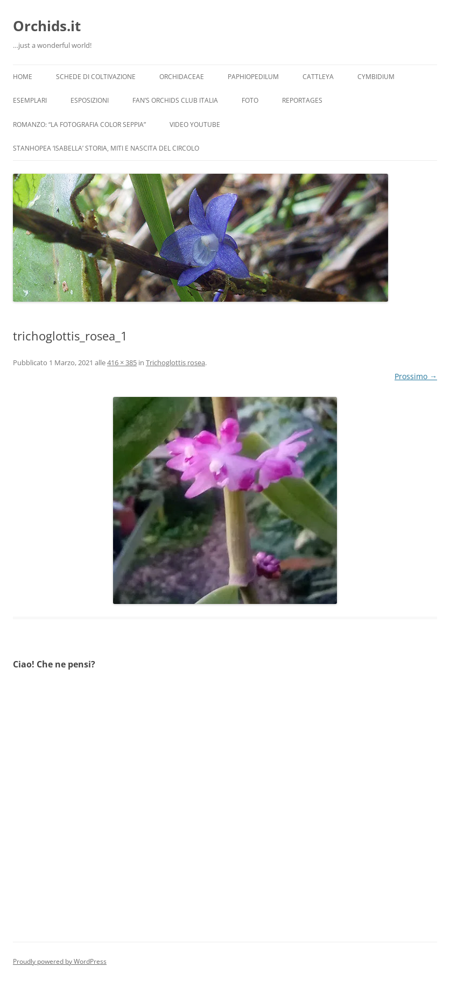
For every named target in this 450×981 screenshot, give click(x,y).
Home (22, 76)
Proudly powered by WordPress (60, 961)
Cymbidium (376, 76)
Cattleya (318, 76)
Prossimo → (416, 376)
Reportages (302, 100)
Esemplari (30, 100)
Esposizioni (90, 100)
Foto (250, 100)
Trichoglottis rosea (175, 362)
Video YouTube (195, 124)
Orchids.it (47, 25)
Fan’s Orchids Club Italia (175, 100)
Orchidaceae (181, 76)
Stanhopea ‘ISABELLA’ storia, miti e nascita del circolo (106, 148)
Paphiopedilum (253, 76)
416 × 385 (122, 362)
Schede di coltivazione (96, 76)
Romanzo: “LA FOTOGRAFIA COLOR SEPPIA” (79, 124)
